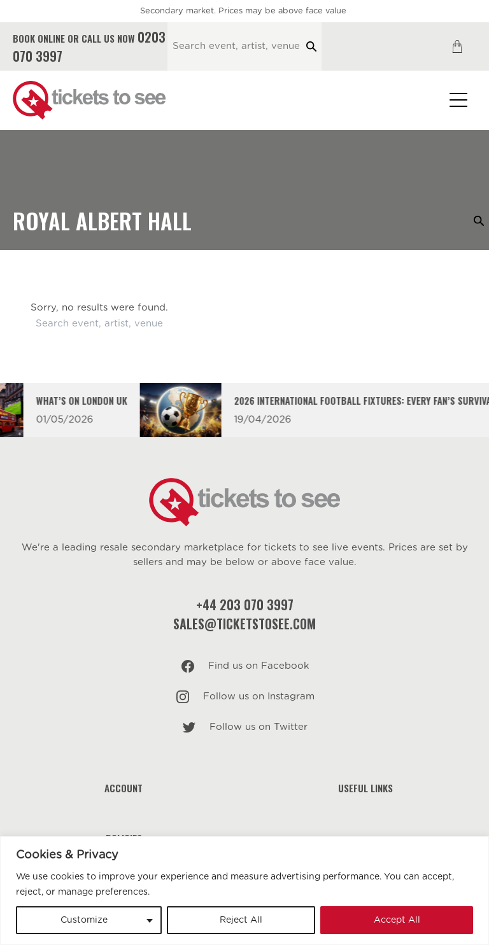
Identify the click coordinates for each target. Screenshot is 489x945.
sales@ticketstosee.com (244, 623)
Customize (84, 920)
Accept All (397, 920)
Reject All (241, 920)
